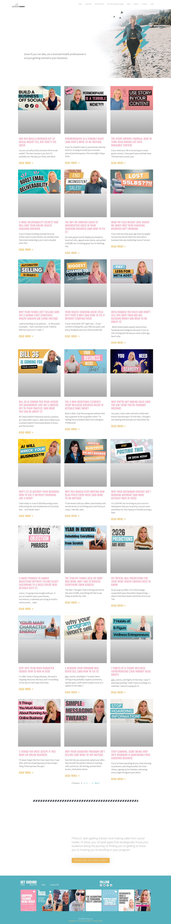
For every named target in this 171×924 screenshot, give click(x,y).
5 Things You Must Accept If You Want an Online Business (37, 753)
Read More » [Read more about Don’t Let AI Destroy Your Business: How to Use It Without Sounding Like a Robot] (26, 516)
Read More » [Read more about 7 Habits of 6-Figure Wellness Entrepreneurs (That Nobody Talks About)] (118, 692)
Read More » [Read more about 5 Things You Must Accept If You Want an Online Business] (26, 772)
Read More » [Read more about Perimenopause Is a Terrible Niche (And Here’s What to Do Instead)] (72, 162)
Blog (128, 4)
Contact (144, 4)
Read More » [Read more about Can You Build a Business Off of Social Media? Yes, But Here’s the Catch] (26, 163)
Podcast (136, 4)
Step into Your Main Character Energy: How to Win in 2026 (36, 669)
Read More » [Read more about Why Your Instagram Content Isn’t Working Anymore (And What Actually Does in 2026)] (118, 519)
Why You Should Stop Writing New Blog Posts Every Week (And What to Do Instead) (85, 495)
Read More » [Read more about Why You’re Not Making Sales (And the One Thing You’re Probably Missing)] (118, 426)
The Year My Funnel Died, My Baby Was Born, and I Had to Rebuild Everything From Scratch (84, 581)
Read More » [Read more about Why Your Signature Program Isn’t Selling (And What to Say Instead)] (72, 775)
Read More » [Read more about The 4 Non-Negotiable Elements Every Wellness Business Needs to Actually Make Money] (72, 429)
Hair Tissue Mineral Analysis (115, 4)
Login (152, 4)
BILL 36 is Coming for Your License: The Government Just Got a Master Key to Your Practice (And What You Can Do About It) (39, 406)
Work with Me (99, 4)
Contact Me (54, 885)
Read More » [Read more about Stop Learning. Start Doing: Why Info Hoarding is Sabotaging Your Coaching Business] (118, 779)
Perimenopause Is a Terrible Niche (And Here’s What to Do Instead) (84, 140)
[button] (28, 900)
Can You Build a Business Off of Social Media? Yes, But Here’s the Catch (37, 142)
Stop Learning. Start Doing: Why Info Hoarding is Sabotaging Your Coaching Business (130, 755)
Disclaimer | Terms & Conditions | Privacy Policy (85, 921)
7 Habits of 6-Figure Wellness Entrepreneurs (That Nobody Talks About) (131, 671)
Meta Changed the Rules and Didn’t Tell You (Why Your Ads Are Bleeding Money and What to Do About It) (131, 316)
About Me (88, 4)
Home (80, 4)
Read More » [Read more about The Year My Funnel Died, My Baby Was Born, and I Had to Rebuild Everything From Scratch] (72, 602)
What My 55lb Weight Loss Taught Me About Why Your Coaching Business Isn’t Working (130, 225)
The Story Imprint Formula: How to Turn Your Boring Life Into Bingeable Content (131, 142)
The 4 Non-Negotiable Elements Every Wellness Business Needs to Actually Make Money (84, 405)
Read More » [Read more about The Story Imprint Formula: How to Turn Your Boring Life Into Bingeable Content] (118, 163)
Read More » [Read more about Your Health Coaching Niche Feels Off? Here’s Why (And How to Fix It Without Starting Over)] (72, 336)
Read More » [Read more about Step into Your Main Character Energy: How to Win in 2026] (26, 689)
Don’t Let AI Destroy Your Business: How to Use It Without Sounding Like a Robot (39, 495)
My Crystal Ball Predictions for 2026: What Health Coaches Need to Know (131, 581)
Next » (97, 783)
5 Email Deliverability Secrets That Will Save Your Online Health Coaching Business (38, 225)
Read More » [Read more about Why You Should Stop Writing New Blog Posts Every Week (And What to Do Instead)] (72, 516)
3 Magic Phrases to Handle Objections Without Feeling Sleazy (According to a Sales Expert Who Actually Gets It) (38, 583)
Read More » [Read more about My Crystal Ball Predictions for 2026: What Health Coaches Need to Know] (118, 605)
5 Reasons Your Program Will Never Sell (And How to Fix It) (82, 669)
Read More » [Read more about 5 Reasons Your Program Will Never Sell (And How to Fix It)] (72, 692)
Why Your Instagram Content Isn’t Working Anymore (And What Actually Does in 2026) (131, 495)
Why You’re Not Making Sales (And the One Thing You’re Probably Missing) (130, 405)
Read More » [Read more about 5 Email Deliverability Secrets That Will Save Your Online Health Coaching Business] (26, 249)
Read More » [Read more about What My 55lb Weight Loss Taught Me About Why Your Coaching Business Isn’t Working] (118, 246)
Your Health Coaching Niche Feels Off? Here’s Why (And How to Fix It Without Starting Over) (85, 315)
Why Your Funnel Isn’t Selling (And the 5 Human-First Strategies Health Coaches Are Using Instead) (39, 315)
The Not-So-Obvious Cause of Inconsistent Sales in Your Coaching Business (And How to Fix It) (85, 227)
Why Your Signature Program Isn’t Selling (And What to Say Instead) (85, 753)
